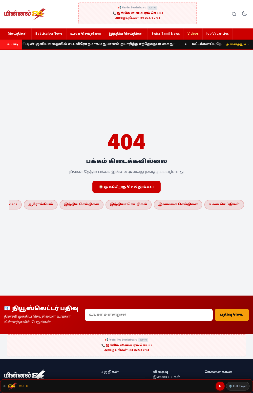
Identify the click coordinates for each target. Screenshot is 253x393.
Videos (193, 34)
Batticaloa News (49, 34)
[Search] (234, 14)
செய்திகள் (18, 34)
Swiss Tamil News (165, 34)
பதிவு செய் (232, 315)
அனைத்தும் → (238, 44)
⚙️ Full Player (238, 386)
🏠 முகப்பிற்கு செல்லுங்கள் (126, 187)
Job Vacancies (217, 34)
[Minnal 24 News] (25, 14)
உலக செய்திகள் (85, 34)
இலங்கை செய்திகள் (178, 205)
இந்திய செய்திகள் (126, 34)
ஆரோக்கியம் (40, 205)
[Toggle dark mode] (244, 14)
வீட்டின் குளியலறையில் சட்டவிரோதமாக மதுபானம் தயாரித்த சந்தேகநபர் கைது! (99, 44)
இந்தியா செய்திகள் (128, 205)
